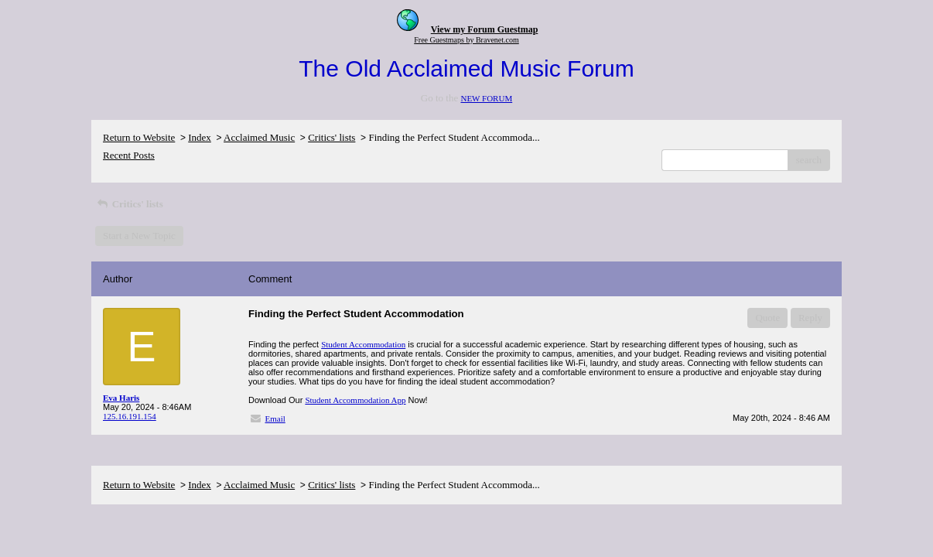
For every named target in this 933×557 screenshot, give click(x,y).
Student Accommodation (363, 344)
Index (199, 137)
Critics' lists (331, 137)
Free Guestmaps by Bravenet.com (466, 40)
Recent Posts (129, 155)
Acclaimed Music (259, 137)
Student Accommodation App (355, 400)
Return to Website (139, 137)
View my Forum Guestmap (484, 29)
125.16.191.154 (129, 416)
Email (275, 418)
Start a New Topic (139, 235)
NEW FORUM (486, 98)
